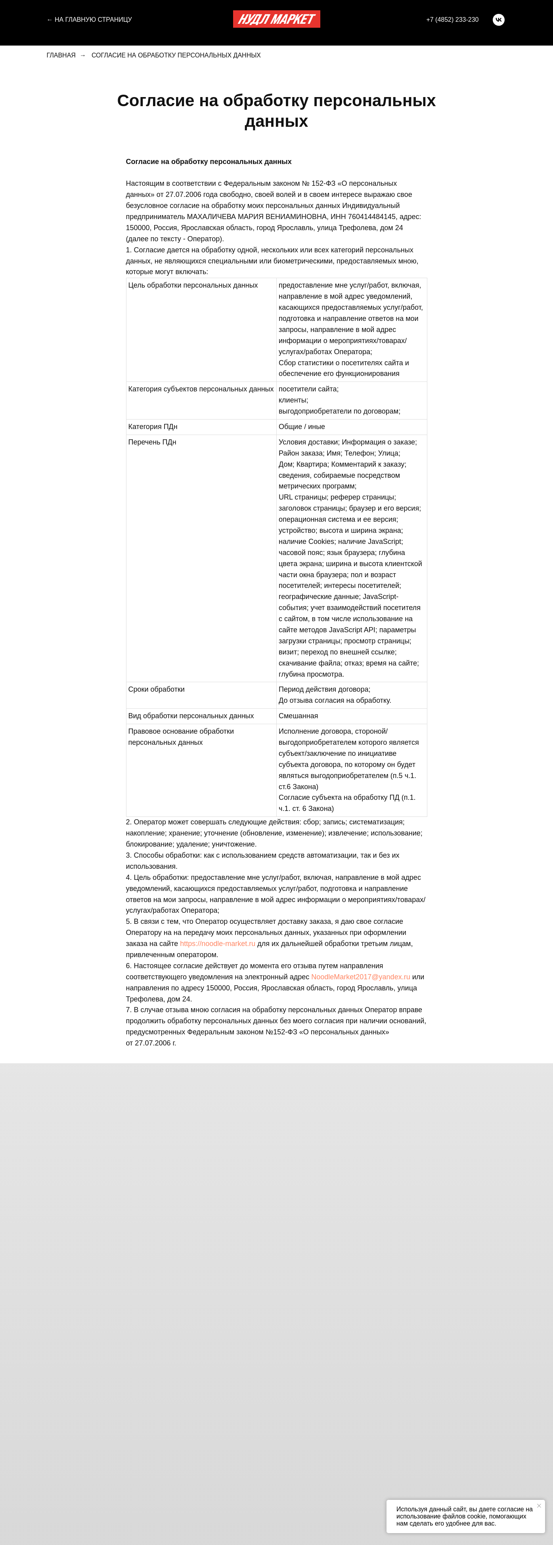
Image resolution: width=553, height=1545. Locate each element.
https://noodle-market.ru (217, 944)
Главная (61, 55)
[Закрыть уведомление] (539, 1506)
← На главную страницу (89, 19)
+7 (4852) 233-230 (452, 19)
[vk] (499, 20)
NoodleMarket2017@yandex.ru (360, 977)
